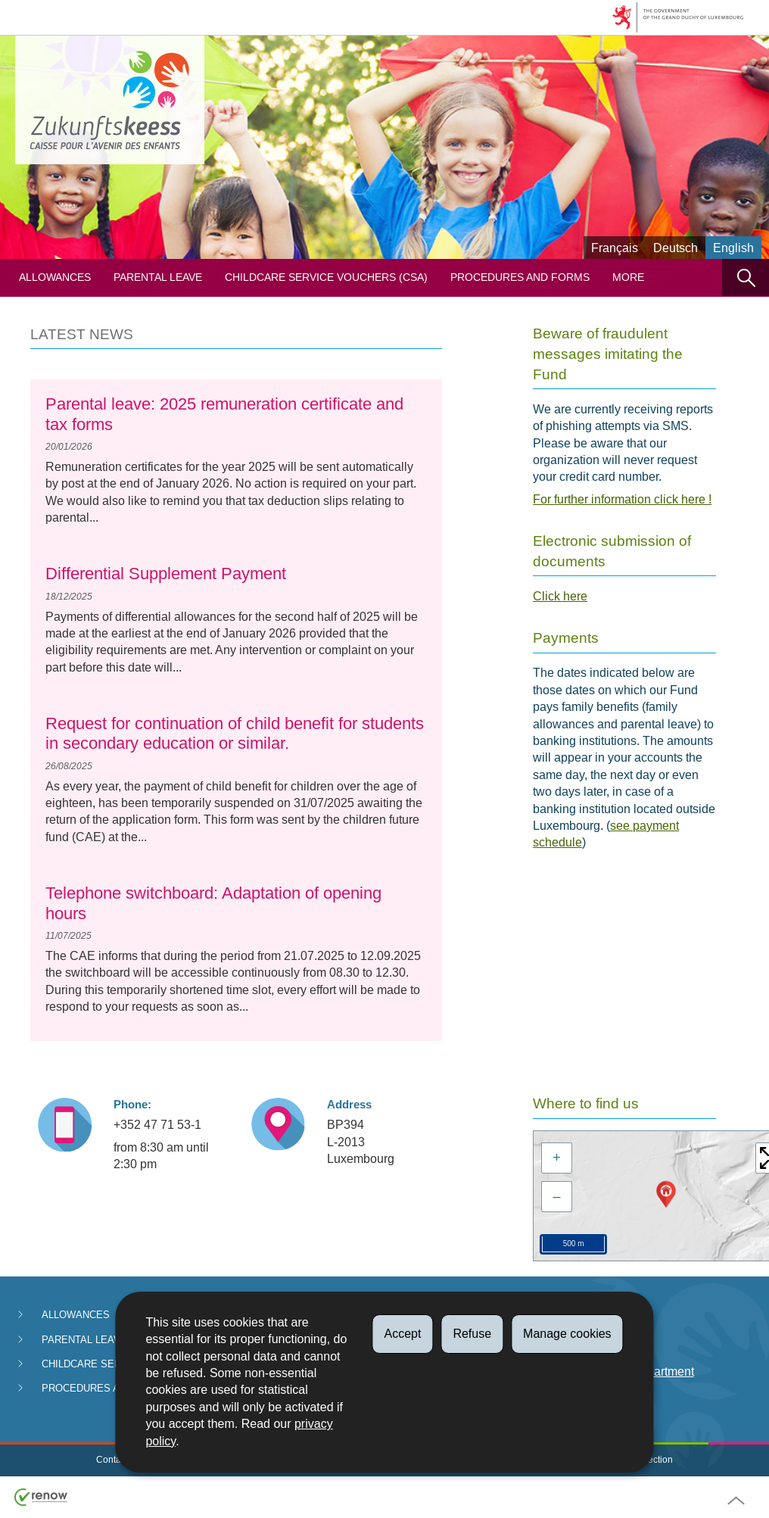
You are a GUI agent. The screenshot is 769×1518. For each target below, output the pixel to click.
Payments (605, 1316)
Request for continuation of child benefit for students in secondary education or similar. (234, 733)
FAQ (590, 1344)
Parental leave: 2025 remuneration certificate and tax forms (224, 414)
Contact (112, 1460)
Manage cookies (567, 1333)
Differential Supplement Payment (165, 573)
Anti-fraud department (636, 1371)
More (628, 277)
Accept (402, 1333)
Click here (560, 596)
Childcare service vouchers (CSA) (326, 277)
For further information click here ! (622, 499)
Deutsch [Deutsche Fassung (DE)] (675, 248)
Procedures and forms (520, 277)
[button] (745, 277)
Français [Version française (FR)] (614, 248)
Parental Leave (158, 277)
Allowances (55, 277)
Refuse (472, 1333)
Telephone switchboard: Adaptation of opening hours (213, 903)
